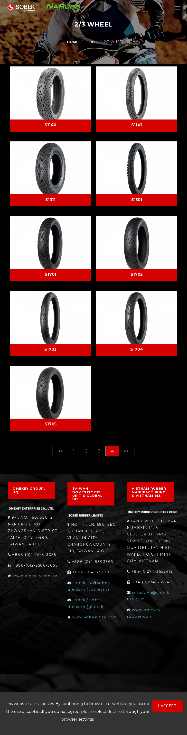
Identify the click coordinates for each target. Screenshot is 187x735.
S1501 (136, 199)
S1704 (136, 349)
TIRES (91, 42)
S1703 (50, 349)
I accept (167, 705)
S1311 (50, 199)
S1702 (137, 274)
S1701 (50, 274)
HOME (72, 42)
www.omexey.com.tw (35, 576)
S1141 (136, 125)
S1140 (50, 125)
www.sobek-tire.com (94, 617)
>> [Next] (126, 450)
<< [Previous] (60, 450)
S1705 (50, 424)
